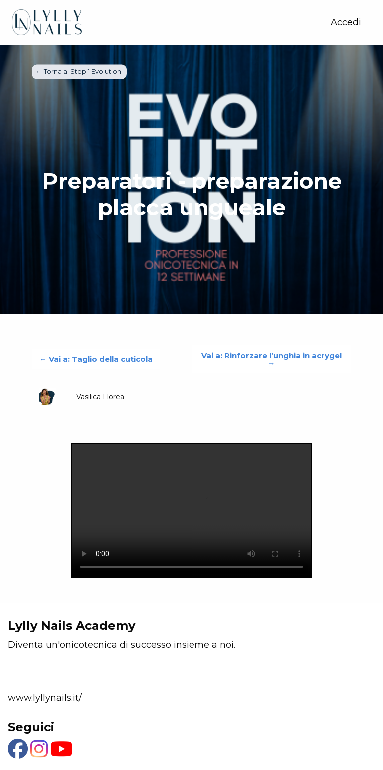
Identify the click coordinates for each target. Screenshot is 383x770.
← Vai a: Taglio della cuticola (96, 359)
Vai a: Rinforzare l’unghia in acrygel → (271, 359)
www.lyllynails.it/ (45, 697)
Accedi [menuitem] (346, 22)
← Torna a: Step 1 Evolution (79, 71)
